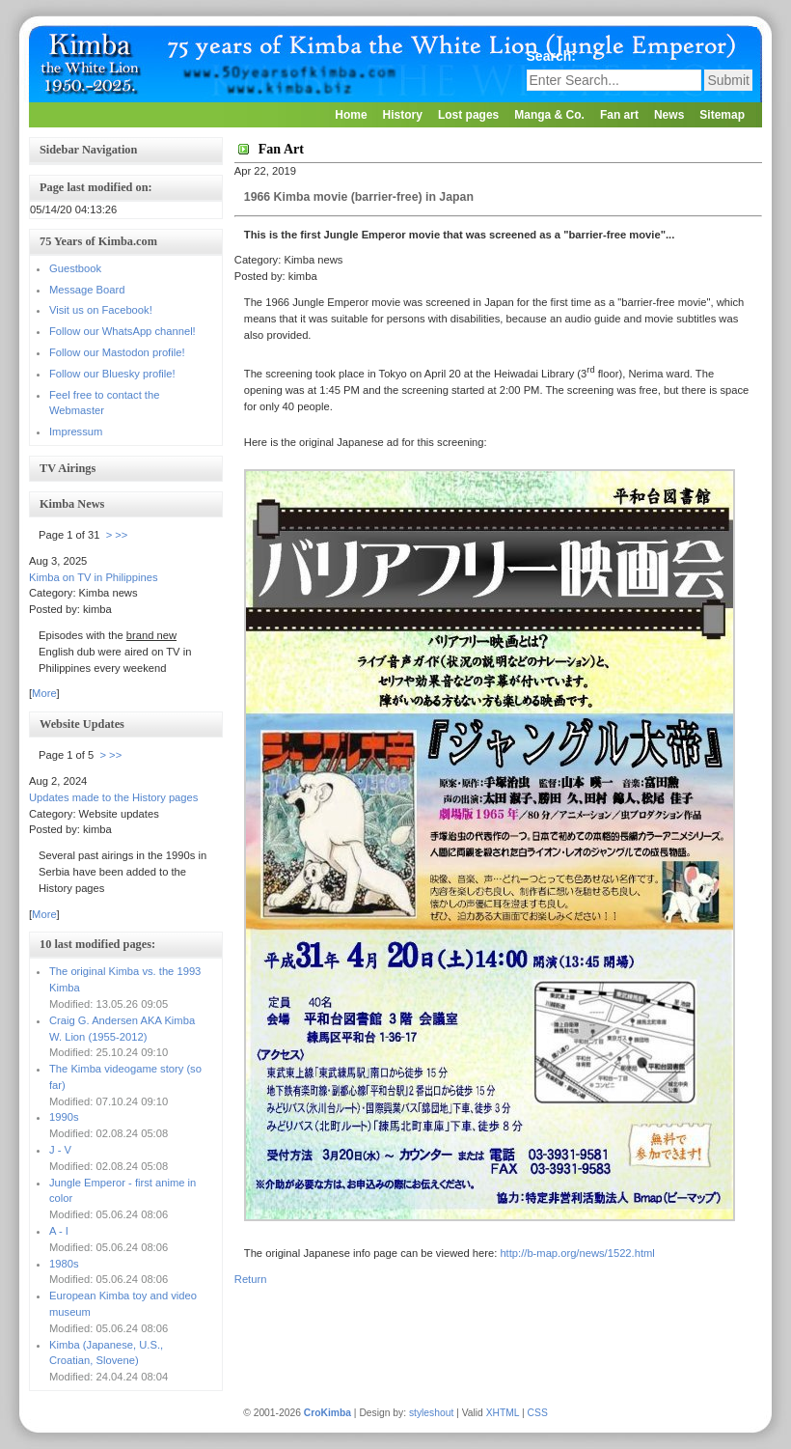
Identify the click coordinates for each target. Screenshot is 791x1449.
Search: (553, 56)
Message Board (86, 289)
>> (121, 535)
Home (351, 115)
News (669, 115)
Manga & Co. (549, 115)
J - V (60, 1150)
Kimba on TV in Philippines (93, 577)
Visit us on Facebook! (100, 310)
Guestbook (75, 268)
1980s (63, 1263)
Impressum (75, 431)
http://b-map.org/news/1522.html (577, 1253)
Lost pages (468, 115)
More (44, 693)
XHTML (503, 1412)
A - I (58, 1231)
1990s (63, 1117)
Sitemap (722, 115)
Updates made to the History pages (113, 797)
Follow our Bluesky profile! (112, 373)
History (403, 115)
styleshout (431, 1412)
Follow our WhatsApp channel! (122, 331)
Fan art (619, 115)
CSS (538, 1412)
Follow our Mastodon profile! (117, 352)
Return (250, 1279)
